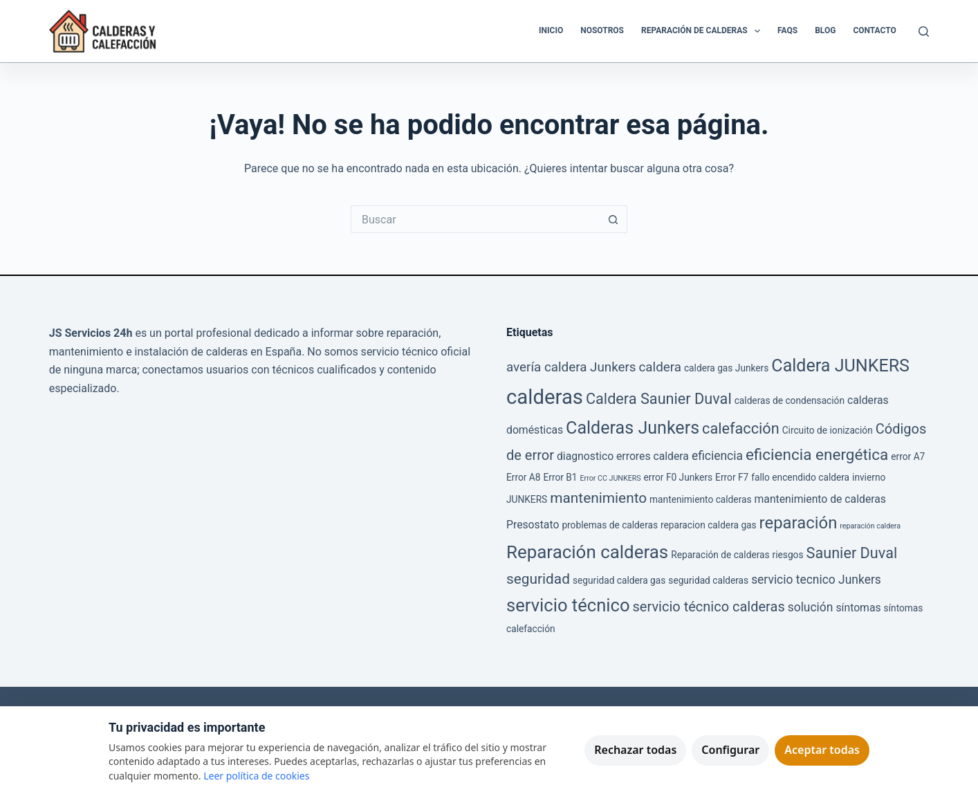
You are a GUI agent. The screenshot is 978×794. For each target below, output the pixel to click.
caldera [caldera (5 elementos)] (660, 367)
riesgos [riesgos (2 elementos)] (788, 554)
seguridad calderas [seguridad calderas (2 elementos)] (708, 580)
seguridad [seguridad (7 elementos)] (538, 579)
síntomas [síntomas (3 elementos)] (858, 607)
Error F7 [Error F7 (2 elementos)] (731, 477)
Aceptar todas (822, 749)
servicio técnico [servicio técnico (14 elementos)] (568, 605)
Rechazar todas (635, 749)
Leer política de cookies (256, 775)
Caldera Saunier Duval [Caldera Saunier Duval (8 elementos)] (659, 398)
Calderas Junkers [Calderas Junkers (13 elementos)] (632, 428)
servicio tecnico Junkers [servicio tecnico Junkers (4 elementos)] (816, 580)
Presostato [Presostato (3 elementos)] (532, 524)
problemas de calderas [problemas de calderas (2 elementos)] (610, 524)
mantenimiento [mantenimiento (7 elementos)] (598, 498)
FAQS (787, 30)
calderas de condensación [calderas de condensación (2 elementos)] (790, 400)
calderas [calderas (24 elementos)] (544, 397)
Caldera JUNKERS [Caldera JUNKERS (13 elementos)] (840, 366)
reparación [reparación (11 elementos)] (798, 523)
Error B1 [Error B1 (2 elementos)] (560, 477)
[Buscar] (924, 31)
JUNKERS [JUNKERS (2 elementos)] (526, 499)
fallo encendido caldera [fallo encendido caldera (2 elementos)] (800, 477)
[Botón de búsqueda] (613, 219)
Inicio (551, 30)
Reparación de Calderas (703, 31)
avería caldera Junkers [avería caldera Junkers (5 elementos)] (571, 367)
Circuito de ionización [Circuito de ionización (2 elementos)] (827, 430)
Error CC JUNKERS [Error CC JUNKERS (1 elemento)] (610, 478)
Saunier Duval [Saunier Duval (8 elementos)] (852, 553)
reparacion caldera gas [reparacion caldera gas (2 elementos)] (709, 524)
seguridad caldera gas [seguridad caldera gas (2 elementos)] (619, 580)
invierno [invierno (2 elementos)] (868, 477)
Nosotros (602, 30)
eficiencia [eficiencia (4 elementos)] (717, 456)
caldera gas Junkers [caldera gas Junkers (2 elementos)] (726, 367)
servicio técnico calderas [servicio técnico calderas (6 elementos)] (709, 606)
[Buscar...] (475, 219)
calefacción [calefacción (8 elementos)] (740, 428)
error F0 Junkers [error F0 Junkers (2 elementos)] (678, 477)
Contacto (874, 30)
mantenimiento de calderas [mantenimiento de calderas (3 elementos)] (820, 499)
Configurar (730, 749)
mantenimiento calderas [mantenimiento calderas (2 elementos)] (700, 499)
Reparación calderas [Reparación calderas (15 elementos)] (587, 552)
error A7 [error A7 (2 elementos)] (908, 456)
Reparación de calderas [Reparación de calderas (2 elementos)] (720, 554)
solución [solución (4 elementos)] (810, 607)
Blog (825, 30)
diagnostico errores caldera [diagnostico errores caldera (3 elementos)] (623, 456)
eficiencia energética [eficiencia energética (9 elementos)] (817, 454)
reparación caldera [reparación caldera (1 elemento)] (870, 525)
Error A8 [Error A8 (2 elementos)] (523, 477)
